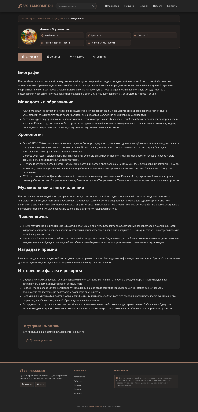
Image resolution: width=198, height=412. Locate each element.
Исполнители (112, 6)
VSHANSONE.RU (35, 6)
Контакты (172, 6)
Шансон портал (28, 18)
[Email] (40, 384)
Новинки (143, 6)
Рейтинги (129, 6)
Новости (157, 6)
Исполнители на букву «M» (50, 18)
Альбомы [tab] (56, 57)
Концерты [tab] (80, 57)
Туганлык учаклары (41, 340)
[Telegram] (27, 384)
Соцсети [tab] (104, 57)
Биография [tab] (31, 57)
